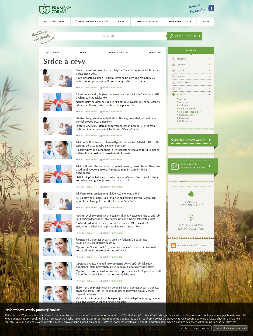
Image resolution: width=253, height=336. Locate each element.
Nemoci (83, 52)
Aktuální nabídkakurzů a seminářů (191, 227)
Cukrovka (184, 105)
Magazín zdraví (51, 52)
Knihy (122, 21)
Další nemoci (186, 121)
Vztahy (181, 70)
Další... (180, 88)
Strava (180, 64)
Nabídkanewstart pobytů (191, 203)
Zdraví (180, 76)
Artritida (183, 102)
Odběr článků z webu (193, 245)
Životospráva (185, 82)
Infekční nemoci (187, 108)
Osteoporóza (186, 114)
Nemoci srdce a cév (118, 52)
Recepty (181, 58)
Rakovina (184, 118)
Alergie (183, 99)
